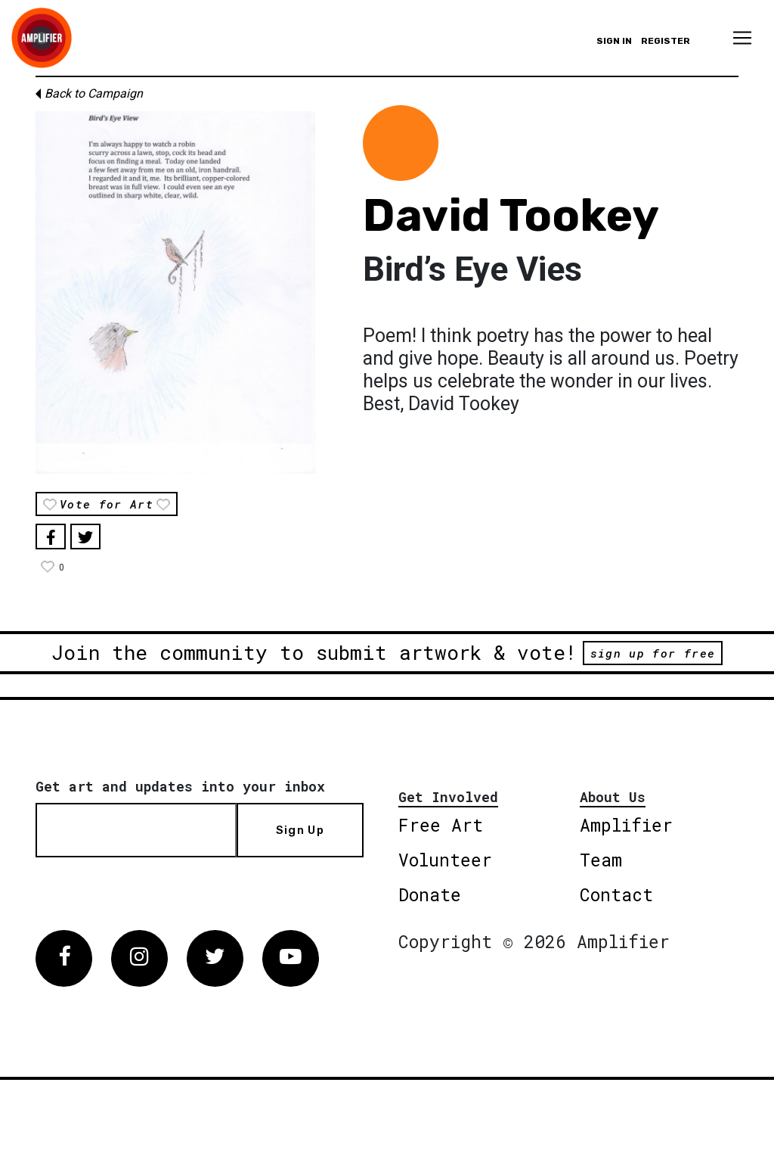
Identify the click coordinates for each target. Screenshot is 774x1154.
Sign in (614, 41)
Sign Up (300, 830)
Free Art (440, 824)
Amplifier (626, 824)
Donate (429, 894)
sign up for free (652, 653)
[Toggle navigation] (742, 37)
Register (665, 41)
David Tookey (511, 215)
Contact (616, 894)
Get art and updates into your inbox (180, 786)
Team (601, 859)
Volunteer (445, 859)
